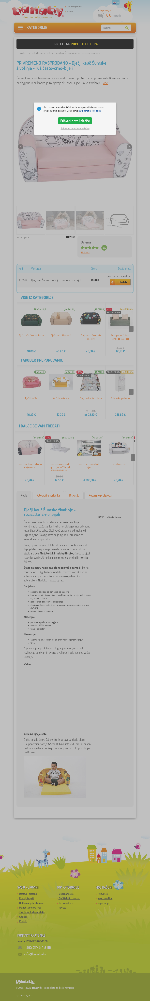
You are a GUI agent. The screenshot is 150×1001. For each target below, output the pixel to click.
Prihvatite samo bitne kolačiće (75, 128)
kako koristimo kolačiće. (89, 110)
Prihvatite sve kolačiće (75, 120)
